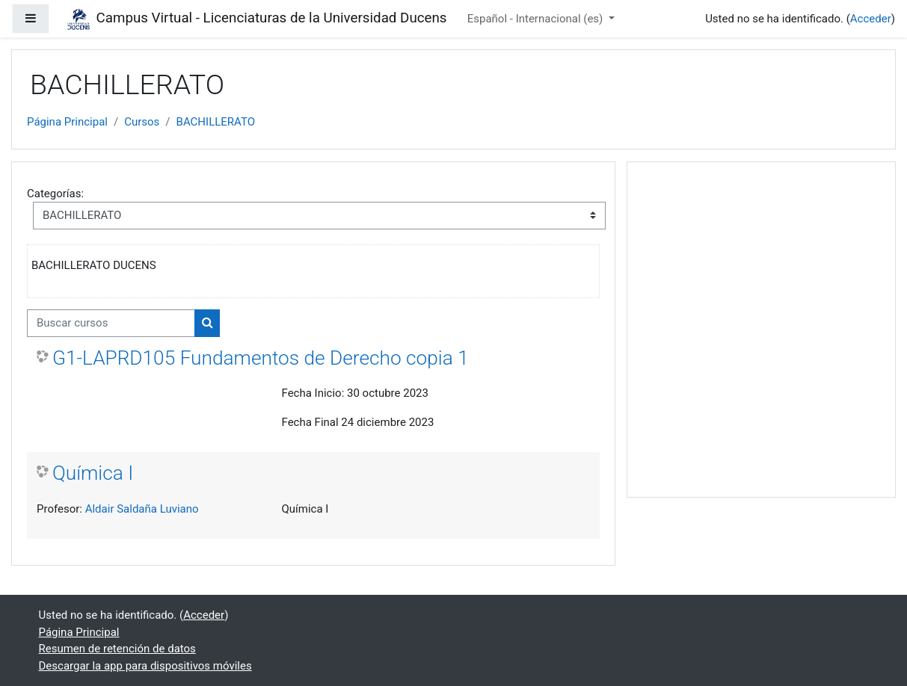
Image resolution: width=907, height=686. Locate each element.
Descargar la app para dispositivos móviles (145, 666)
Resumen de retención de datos (117, 648)
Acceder (870, 18)
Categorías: (55, 193)
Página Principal (67, 122)
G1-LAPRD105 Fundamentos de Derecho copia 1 (260, 358)
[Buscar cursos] (111, 323)
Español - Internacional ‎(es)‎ (536, 18)
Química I (92, 473)
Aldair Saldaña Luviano (142, 509)
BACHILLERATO (215, 122)
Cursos (141, 122)
